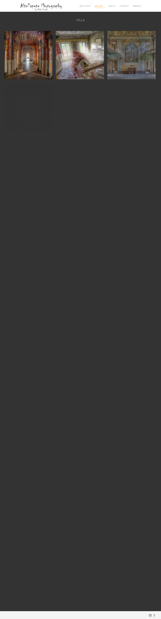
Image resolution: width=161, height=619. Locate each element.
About (112, 6)
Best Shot (85, 6)
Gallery (99, 6)
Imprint (137, 6)
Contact (124, 6)
